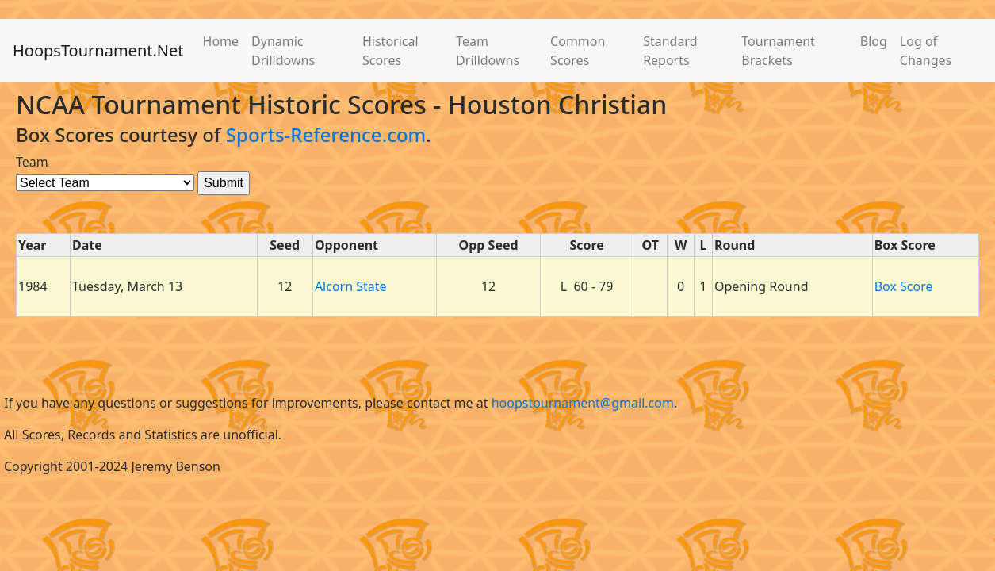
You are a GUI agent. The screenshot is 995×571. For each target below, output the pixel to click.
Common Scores (577, 51)
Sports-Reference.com (326, 134)
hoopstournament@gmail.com (583, 403)
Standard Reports (670, 51)
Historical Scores (390, 51)
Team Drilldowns (487, 51)
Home (221, 41)
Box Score (903, 286)
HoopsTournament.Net (98, 50)
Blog (873, 41)
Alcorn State (351, 286)
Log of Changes (925, 51)
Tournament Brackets (777, 51)
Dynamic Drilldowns (283, 51)
